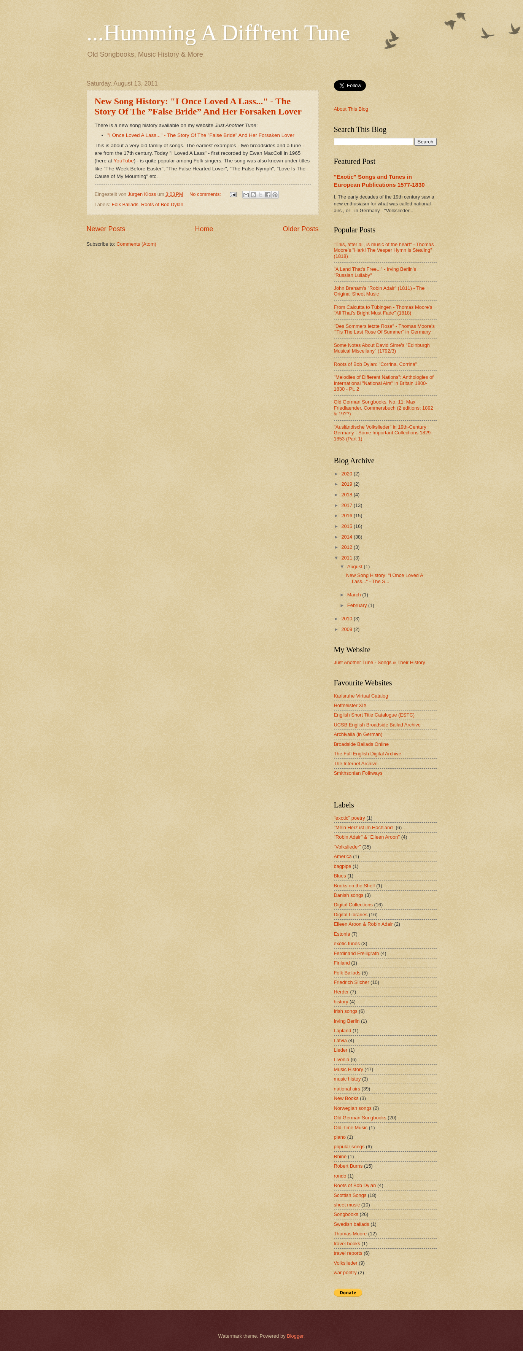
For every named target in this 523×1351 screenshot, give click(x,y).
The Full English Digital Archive (367, 754)
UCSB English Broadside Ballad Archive (377, 725)
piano (340, 1137)
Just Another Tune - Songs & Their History (379, 662)
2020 (347, 474)
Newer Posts (106, 229)
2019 (347, 484)
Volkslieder (346, 1263)
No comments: (206, 194)
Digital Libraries (351, 914)
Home (204, 229)
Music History (348, 1069)
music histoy (347, 1079)
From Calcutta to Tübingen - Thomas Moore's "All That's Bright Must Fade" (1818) (383, 310)
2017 (347, 505)
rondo (340, 1176)
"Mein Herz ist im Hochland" (364, 827)
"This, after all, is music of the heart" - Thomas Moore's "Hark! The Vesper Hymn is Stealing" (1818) (384, 250)
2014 (347, 537)
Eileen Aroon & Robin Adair (363, 924)
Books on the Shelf (354, 885)
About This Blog (351, 109)
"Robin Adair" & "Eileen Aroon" (367, 837)
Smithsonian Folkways (358, 773)
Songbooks (346, 1214)
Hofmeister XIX (350, 705)
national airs (347, 1089)
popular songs (349, 1146)
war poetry (345, 1272)
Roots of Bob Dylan (162, 204)
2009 (347, 629)
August (355, 566)
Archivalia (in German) (358, 734)
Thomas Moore (350, 1234)
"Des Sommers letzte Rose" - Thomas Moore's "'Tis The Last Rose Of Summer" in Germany (384, 329)
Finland (342, 963)
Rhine (340, 1156)
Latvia (340, 1040)
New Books (346, 1098)
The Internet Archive (356, 763)
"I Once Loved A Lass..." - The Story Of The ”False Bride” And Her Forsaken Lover (200, 135)
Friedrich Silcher (351, 982)
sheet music (347, 1205)
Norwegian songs (353, 1108)
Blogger (295, 1336)
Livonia (342, 1059)
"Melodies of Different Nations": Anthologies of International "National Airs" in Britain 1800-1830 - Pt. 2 (384, 383)
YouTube (124, 161)
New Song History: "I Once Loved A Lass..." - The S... (384, 578)
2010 (347, 618)
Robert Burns (348, 1166)
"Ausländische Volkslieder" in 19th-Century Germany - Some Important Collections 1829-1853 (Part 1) (383, 433)
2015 (347, 526)
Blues (340, 876)
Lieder (341, 1050)
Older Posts (300, 229)
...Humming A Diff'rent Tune (218, 32)
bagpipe (342, 866)
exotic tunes (347, 943)
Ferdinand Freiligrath (356, 953)
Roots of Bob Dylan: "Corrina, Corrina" (375, 364)
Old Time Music (351, 1127)
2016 (347, 515)
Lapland (342, 1030)
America (343, 856)
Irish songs (346, 1011)
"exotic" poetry (349, 818)
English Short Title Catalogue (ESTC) (374, 715)
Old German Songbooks (360, 1118)
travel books (347, 1243)
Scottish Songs (350, 1195)
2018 (347, 494)
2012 (347, 547)
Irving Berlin (347, 1021)
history (341, 1002)
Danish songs (349, 895)
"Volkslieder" (347, 847)
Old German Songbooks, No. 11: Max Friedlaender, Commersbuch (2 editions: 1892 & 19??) (383, 407)
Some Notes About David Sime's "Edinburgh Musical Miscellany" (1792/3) (382, 348)
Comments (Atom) (136, 244)
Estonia (342, 934)
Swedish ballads (351, 1224)
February (357, 605)
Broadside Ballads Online (361, 744)
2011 (347, 558)
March (354, 595)
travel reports (348, 1253)
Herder (341, 992)
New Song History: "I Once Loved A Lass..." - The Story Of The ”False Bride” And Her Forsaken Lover (198, 106)
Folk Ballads (125, 204)
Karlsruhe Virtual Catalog (361, 696)
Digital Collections (353, 905)
